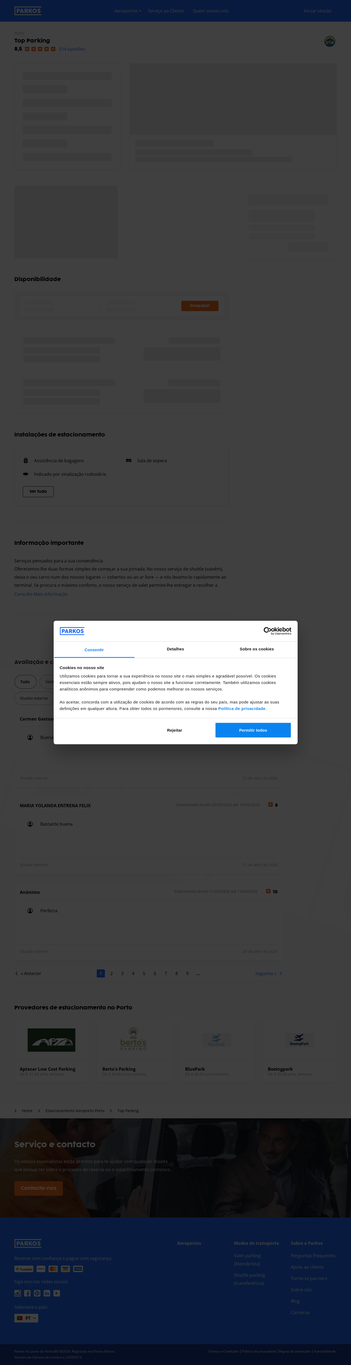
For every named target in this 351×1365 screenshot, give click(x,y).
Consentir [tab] (94, 649)
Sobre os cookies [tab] (257, 649)
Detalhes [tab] (175, 649)
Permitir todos (253, 730)
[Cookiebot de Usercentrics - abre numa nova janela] (267, 631)
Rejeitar (174, 730)
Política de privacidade (241, 708)
